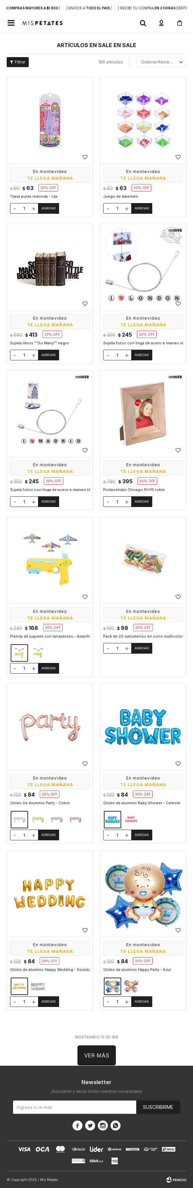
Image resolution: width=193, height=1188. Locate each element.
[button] (143, 23)
